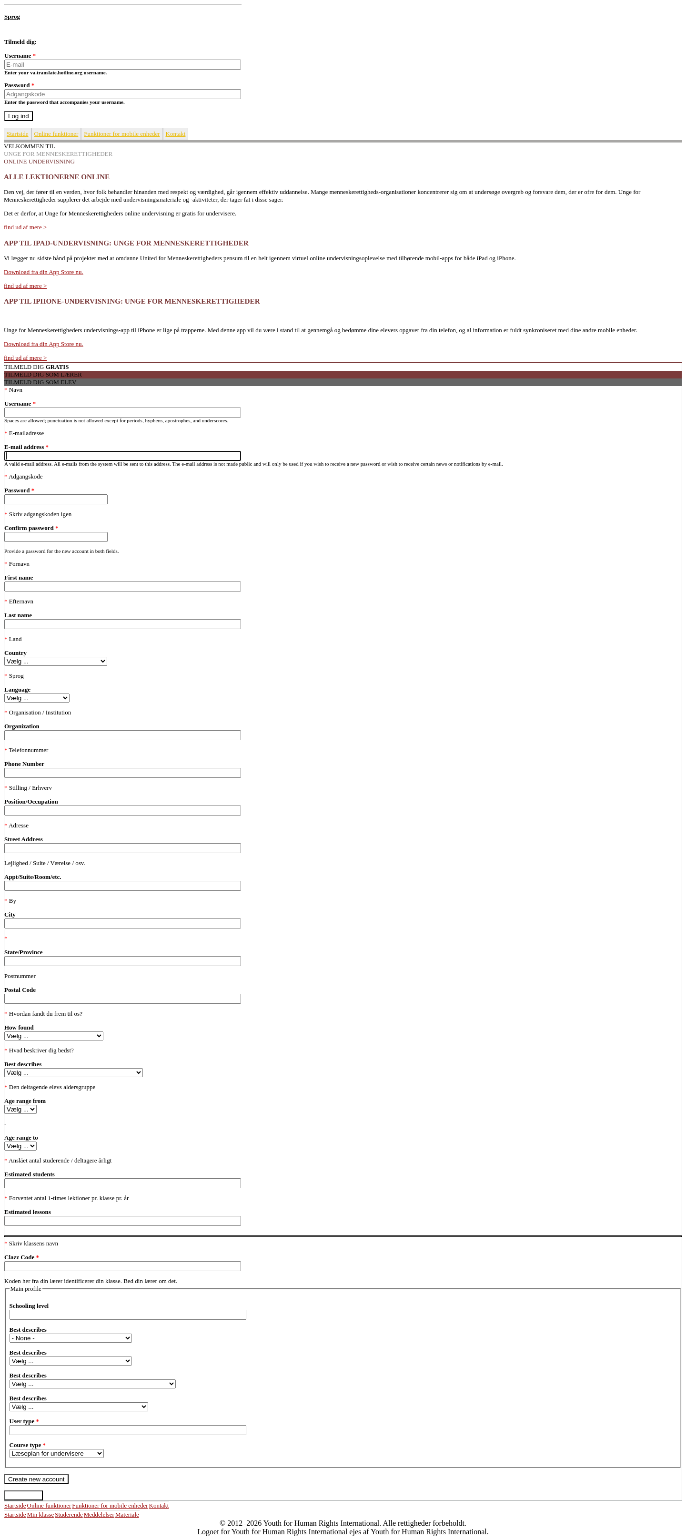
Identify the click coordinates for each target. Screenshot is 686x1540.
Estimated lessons (27, 1211)
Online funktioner (56, 133)
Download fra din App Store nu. (43, 271)
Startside (18, 133)
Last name (18, 615)
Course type (28, 1444)
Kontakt (176, 133)
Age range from (25, 1100)
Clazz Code (21, 1257)
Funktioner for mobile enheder (122, 133)
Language (17, 689)
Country (15, 652)
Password (19, 85)
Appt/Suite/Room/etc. (32, 876)
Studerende (68, 1514)
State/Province (23, 952)
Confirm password (31, 527)
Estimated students (29, 1174)
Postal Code (20, 989)
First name (18, 577)
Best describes (22, 1064)
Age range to (21, 1137)
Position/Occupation (31, 801)
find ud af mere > (25, 227)
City (10, 914)
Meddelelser (99, 1514)
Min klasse (40, 1514)
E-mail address (26, 446)
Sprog (12, 16)
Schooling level (29, 1305)
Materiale (127, 1514)
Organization (22, 726)
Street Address (23, 839)
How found (19, 1027)
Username (20, 55)
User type (25, 1421)
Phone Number (24, 763)
